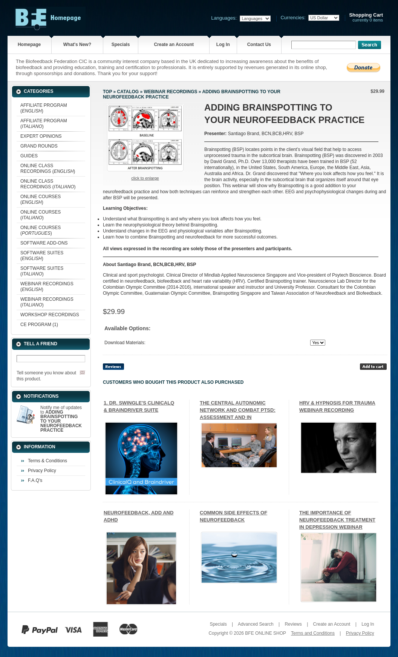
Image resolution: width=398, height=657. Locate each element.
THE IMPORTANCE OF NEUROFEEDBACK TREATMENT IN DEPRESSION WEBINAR (337, 520)
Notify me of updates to (61, 419)
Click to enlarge (145, 178)
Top (107, 91)
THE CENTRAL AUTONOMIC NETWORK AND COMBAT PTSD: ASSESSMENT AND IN (238, 410)
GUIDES (29, 155)
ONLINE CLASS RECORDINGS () (47, 168)
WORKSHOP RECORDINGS (49, 314)
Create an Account (174, 44)
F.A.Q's (35, 480)
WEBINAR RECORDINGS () (46, 286)
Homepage (29, 44)
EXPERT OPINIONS (41, 136)
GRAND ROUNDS (39, 146)
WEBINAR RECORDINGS (170, 91)
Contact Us (259, 44)
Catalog (128, 91)
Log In (223, 44)
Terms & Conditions (47, 460)
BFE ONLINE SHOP (265, 633)
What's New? (77, 44)
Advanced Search (256, 624)
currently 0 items (366, 17)
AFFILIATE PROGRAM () (43, 108)
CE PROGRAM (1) (39, 324)
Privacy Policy (42, 470)
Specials (121, 44)
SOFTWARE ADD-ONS (44, 243)
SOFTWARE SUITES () (41, 255)
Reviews (293, 624)
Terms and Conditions (313, 633)
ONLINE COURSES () (40, 199)
